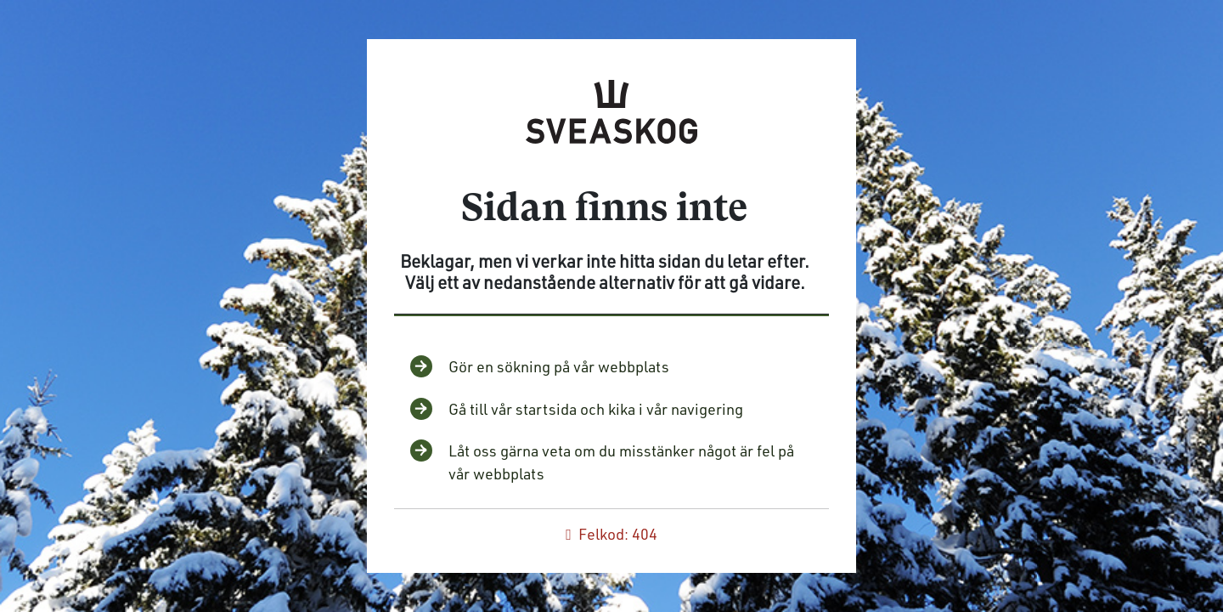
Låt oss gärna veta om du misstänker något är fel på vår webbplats (621, 462)
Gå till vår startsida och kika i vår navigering (595, 409)
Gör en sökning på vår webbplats (558, 366)
